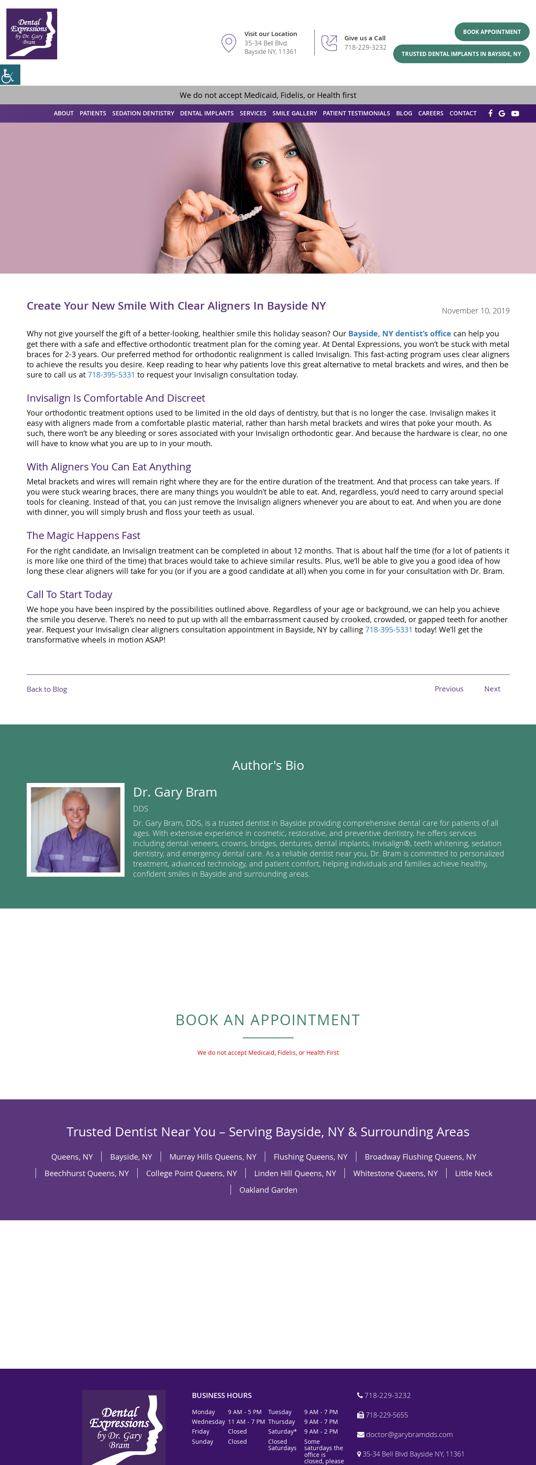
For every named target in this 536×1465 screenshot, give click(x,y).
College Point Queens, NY (191, 1173)
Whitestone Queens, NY (395, 1173)
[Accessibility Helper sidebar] (10, 74)
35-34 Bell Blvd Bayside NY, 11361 (270, 47)
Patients (93, 113)
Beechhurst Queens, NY (86, 1173)
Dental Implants (207, 113)
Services (253, 113)
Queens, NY (72, 1157)
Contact (463, 113)
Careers (431, 113)
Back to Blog (47, 689)
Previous (449, 688)
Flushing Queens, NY (310, 1157)
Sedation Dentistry (143, 113)
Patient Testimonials (356, 113)
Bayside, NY (131, 1157)
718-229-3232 (365, 47)
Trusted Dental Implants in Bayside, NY (461, 54)
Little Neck (473, 1173)
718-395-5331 (111, 374)
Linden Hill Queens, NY (295, 1173)
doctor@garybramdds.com (405, 1435)
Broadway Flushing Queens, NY (420, 1157)
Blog (404, 113)
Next (492, 688)
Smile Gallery (294, 113)
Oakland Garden (268, 1190)
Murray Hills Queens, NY (212, 1157)
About (64, 113)
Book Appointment (492, 32)
